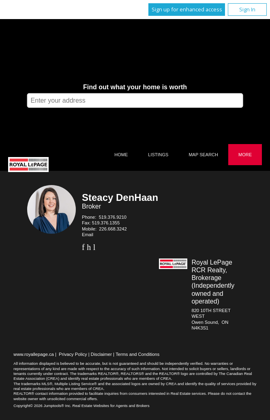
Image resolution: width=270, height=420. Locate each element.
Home (121, 154)
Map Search (203, 154)
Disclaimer (101, 354)
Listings (158, 154)
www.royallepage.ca (33, 354)
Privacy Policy (73, 354)
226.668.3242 (112, 228)
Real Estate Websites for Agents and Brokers (111, 405)
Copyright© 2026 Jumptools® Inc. (42, 405)
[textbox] (135, 100)
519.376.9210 (112, 217)
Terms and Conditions (137, 354)
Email (87, 234)
